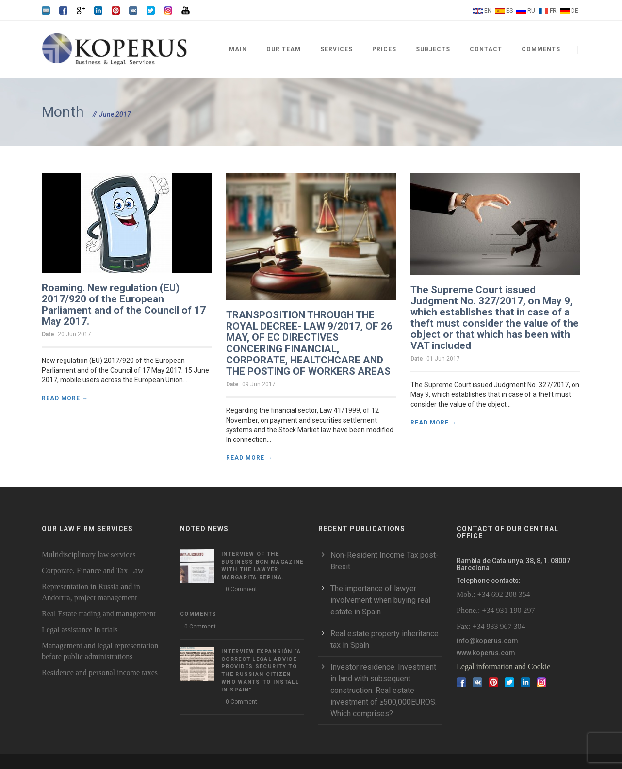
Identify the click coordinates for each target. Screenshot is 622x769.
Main (238, 49)
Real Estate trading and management (99, 614)
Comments (541, 49)
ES (509, 10)
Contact (486, 49)
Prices (384, 49)
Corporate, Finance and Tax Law (93, 570)
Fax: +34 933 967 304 (491, 626)
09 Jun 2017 (259, 384)
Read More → (65, 398)
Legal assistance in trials (80, 630)
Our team (283, 49)
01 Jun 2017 (443, 358)
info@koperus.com (487, 640)
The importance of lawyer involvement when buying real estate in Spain (380, 600)
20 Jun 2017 (74, 334)
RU (531, 10)
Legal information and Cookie (503, 666)
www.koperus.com (486, 653)
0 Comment (241, 589)
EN (487, 10)
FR (553, 10)
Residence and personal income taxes (100, 672)
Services (336, 49)
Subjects (433, 49)
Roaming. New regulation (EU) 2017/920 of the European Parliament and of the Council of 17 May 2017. (124, 304)
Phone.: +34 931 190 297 (496, 610)
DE (574, 10)
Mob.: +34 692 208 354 (493, 594)
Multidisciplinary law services (89, 554)
